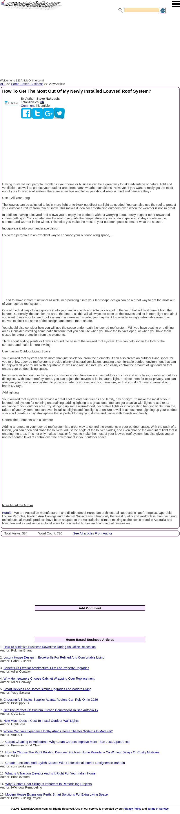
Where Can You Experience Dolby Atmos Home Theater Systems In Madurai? (58, 731)
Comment (28, 105)
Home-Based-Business (27, 84)
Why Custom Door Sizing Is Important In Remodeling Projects (48, 784)
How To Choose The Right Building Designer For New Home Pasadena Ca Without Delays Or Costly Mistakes (82, 752)
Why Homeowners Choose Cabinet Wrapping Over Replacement (49, 678)
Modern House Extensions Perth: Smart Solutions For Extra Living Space (56, 794)
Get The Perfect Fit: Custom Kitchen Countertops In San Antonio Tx (51, 710)
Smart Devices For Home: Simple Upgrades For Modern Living (47, 689)
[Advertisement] (90, 47)
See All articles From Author (92, 533)
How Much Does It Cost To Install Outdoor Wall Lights (41, 720)
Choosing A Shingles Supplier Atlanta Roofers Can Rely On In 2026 (51, 699)
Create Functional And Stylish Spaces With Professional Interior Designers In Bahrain (65, 763)
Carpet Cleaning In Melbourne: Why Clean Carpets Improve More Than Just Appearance (67, 742)
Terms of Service (158, 808)
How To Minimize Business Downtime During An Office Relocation (50, 647)
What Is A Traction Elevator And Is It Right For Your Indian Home (50, 773)
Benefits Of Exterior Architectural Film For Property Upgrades (46, 668)
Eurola (6, 512)
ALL (2, 84)
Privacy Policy (132, 808)
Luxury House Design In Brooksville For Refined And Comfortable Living (54, 657)
